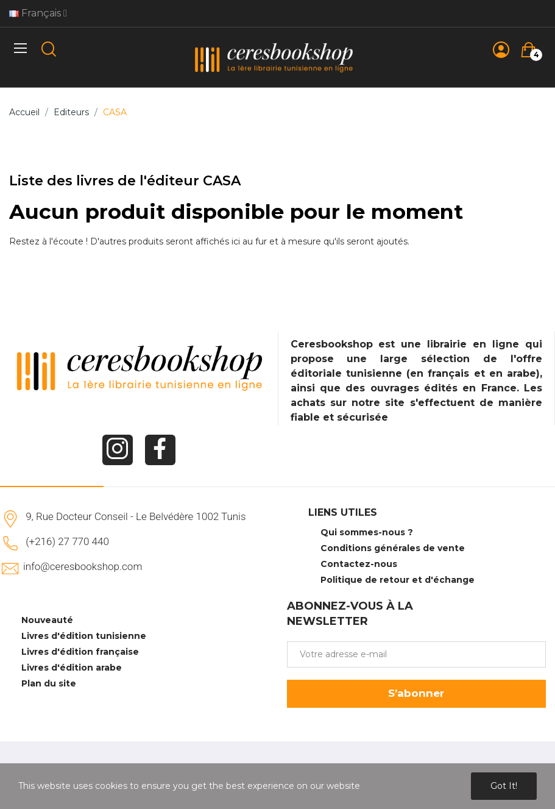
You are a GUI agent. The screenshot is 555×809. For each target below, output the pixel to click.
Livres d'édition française (80, 651)
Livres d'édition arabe (71, 667)
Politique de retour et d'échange (397, 579)
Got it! (503, 785)
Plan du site (48, 683)
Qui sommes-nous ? (366, 532)
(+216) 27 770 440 (67, 541)
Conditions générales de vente (392, 548)
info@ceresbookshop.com (82, 566)
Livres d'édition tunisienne (83, 635)
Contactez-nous (358, 563)
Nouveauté (47, 620)
